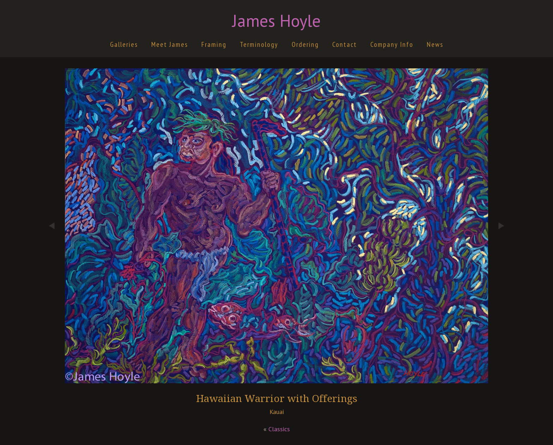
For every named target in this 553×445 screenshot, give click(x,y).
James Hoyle (276, 20)
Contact (344, 44)
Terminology (259, 44)
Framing (213, 44)
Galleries (124, 44)
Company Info (391, 44)
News (435, 44)
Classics (279, 429)
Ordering (305, 44)
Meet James (169, 44)
